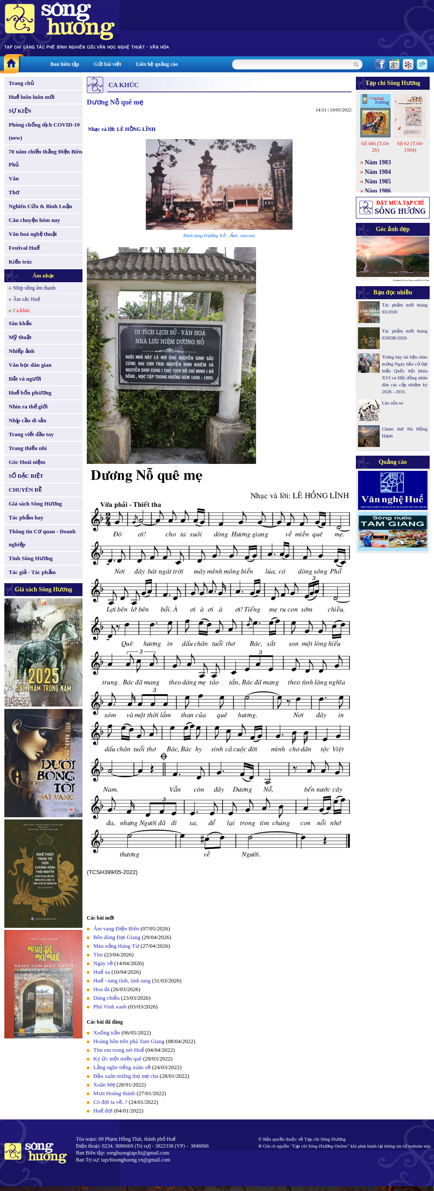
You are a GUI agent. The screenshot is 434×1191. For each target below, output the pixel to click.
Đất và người (25, 378)
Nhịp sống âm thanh (34, 288)
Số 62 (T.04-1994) (410, 146)
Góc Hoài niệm (27, 462)
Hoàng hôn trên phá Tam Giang (128, 1041)
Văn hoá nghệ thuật (33, 234)
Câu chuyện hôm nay (34, 220)
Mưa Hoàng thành (114, 1093)
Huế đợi (102, 1110)
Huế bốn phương (30, 392)
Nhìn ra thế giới (28, 406)
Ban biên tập (64, 64)
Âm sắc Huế (26, 299)
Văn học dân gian (30, 365)
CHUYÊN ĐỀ (25, 489)
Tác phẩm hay (26, 517)
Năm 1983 (378, 162)
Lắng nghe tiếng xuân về (122, 1067)
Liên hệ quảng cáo (157, 64)
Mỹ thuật (20, 337)
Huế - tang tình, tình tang (122, 980)
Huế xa (101, 972)
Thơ (14, 192)
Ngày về (103, 963)
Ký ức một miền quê (117, 1058)
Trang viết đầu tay (31, 434)
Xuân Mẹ (104, 1084)
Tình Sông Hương (31, 558)
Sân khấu (20, 323)
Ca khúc (21, 310)
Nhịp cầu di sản (27, 420)
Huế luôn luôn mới (32, 97)
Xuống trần (106, 1032)
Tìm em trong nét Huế (118, 1050)
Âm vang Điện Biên (116, 928)
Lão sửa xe (392, 402)
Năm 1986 (378, 191)
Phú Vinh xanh (110, 1006)
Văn (14, 178)
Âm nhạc (44, 275)
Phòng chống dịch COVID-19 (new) (44, 131)
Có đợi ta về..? (110, 1102)
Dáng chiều (106, 998)
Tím (98, 954)
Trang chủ (21, 83)
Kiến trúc (20, 261)
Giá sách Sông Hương (35, 503)
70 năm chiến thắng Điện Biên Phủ (45, 158)
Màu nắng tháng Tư (116, 946)
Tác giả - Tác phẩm (32, 572)
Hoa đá (101, 989)
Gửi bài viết (107, 64)
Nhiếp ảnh (21, 351)
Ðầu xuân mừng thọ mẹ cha (125, 1076)
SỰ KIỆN (20, 111)
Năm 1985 (378, 181)
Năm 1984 (378, 172)
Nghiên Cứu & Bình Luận (40, 206)
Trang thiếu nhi (28, 448)
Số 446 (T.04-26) (375, 146)
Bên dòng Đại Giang (116, 937)
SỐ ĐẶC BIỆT (26, 476)
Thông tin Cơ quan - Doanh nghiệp (42, 538)
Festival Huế (24, 248)
